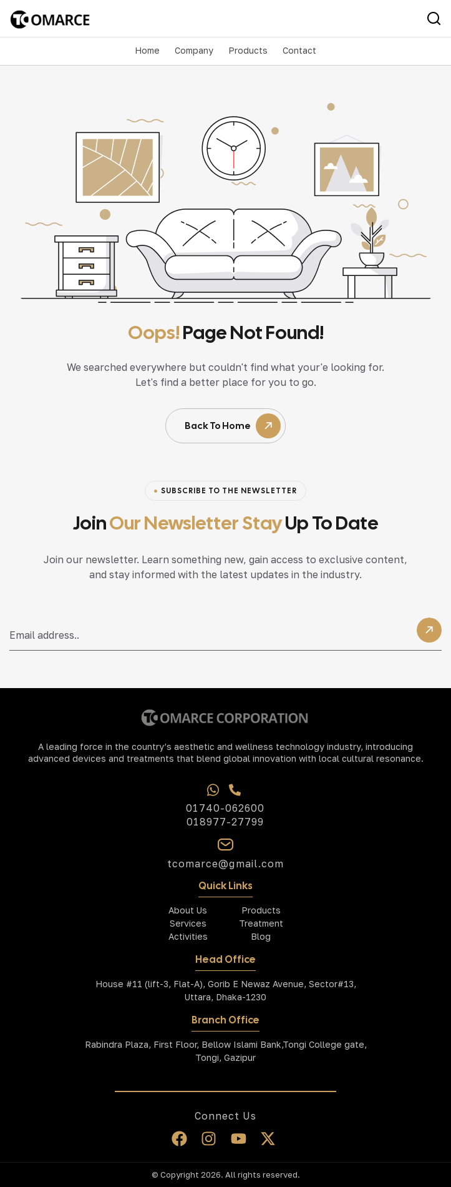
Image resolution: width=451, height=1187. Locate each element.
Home (147, 50)
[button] (194, 50)
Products (248, 50)
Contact (299, 50)
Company (194, 50)
